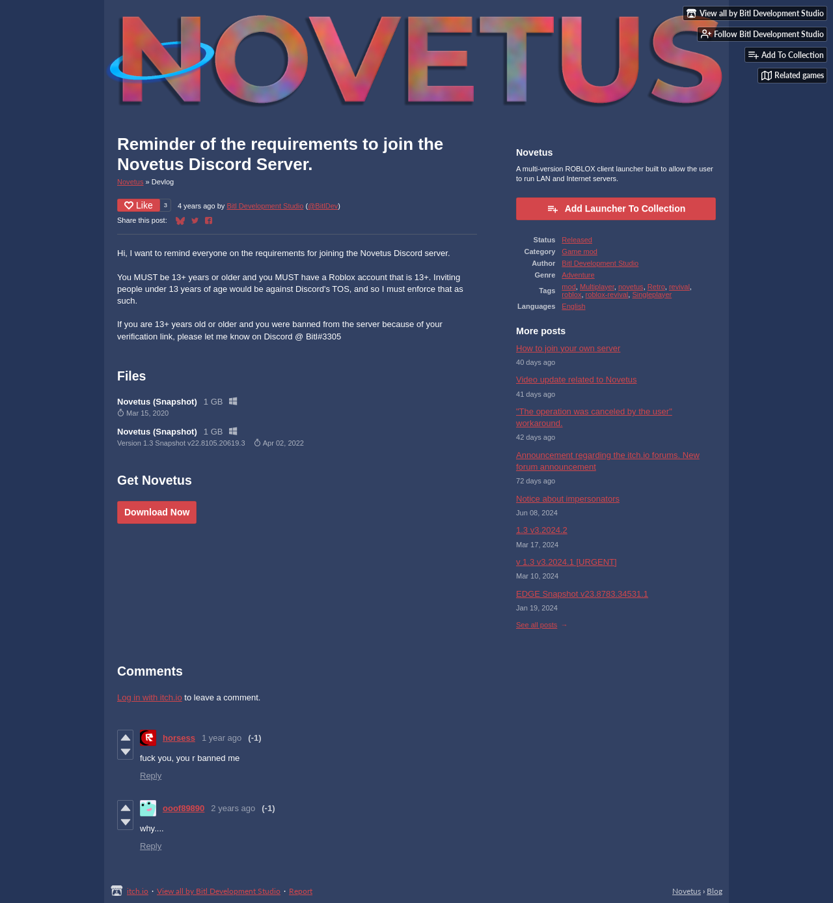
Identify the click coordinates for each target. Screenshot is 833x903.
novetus (631, 287)
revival (679, 287)
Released (577, 240)
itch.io (137, 891)
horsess (179, 738)
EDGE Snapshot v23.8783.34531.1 (582, 594)
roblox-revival (607, 294)
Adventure (578, 275)
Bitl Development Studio (264, 206)
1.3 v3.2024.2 (541, 530)
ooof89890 (183, 808)
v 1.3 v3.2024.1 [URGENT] (566, 562)
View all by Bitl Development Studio (218, 891)
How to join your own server (568, 348)
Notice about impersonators (568, 499)
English (573, 306)
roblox (571, 294)
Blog (714, 891)
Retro (656, 287)
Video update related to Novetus (576, 379)
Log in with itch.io (149, 697)
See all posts (536, 625)
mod (569, 287)
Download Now (156, 512)
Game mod (579, 251)
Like (138, 205)
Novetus (130, 182)
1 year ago (221, 738)
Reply (150, 776)
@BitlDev (323, 206)
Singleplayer (652, 294)
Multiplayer (597, 287)
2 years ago (233, 808)
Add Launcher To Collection (616, 208)
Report (300, 891)
